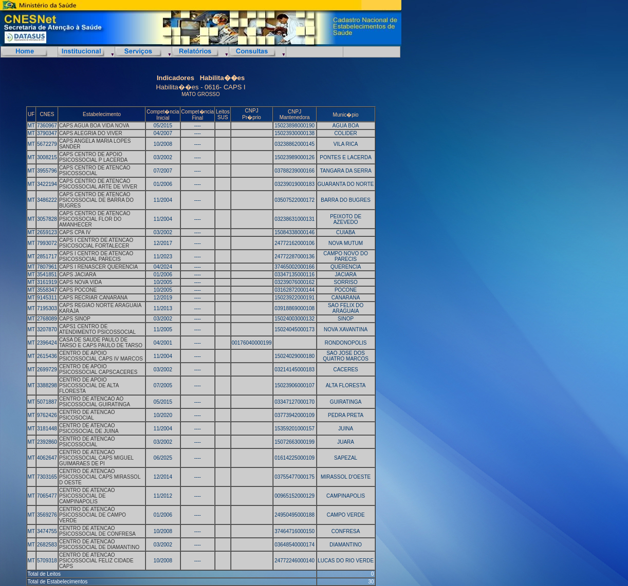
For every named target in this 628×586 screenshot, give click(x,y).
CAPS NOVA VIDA (80, 282)
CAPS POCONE (78, 290)
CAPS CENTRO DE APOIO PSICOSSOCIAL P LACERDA (93, 157)
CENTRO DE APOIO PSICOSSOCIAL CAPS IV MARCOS (101, 356)
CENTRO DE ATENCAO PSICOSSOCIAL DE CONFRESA (97, 531)
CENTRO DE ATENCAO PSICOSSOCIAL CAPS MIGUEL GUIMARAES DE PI (96, 457)
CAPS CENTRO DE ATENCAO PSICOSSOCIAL (95, 170)
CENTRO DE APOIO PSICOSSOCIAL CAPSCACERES (98, 369)
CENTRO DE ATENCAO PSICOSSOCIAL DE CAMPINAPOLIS (87, 495)
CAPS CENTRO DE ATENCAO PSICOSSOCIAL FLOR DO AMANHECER (95, 219)
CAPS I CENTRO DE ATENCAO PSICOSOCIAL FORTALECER (96, 243)
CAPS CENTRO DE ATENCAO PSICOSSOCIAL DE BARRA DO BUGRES (96, 200)
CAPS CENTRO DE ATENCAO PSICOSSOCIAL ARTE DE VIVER (98, 184)
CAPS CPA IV (75, 232)
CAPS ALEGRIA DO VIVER (90, 133)
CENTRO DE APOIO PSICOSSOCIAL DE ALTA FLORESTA (89, 385)
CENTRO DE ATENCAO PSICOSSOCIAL (87, 441)
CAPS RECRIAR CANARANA (93, 297)
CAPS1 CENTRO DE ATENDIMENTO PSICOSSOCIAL (97, 329)
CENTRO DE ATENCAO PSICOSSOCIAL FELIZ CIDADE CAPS (96, 560)
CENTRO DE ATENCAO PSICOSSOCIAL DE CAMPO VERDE (92, 514)
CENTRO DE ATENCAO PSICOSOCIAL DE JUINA (89, 428)
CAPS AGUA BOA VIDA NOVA (94, 125)
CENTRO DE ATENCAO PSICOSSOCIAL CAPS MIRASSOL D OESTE (99, 476)
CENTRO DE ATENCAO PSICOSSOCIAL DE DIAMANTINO (99, 544)
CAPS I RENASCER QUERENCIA (98, 267)
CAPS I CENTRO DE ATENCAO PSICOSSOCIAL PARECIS (96, 256)
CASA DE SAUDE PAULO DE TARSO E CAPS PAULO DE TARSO (100, 342)
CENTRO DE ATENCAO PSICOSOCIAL (87, 415)
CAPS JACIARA (77, 274)
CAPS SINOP (74, 319)
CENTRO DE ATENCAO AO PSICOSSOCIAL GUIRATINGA (94, 401)
